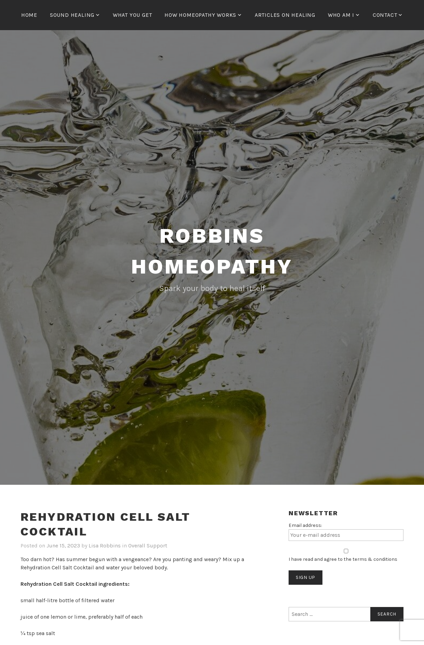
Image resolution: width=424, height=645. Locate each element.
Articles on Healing (285, 15)
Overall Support (147, 545)
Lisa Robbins (105, 545)
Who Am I (341, 15)
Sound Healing (72, 15)
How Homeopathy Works (200, 15)
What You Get (132, 15)
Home (29, 15)
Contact (385, 15)
